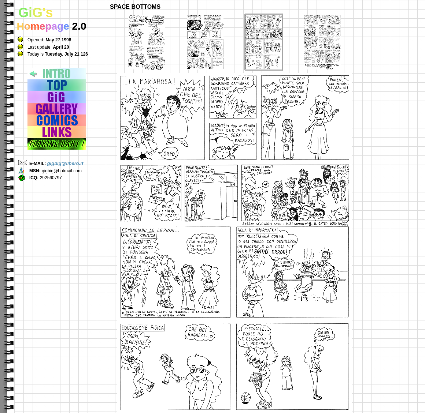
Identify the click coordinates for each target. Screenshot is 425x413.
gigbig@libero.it (65, 163)
